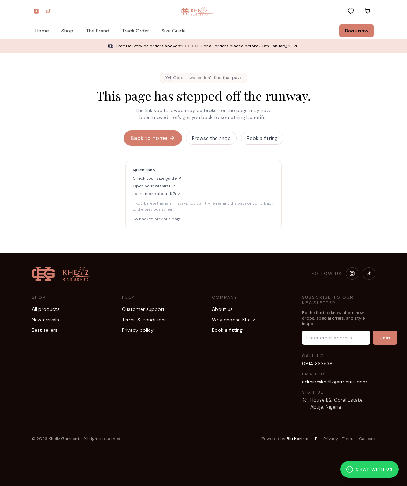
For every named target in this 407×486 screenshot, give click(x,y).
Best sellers (45, 330)
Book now (356, 31)
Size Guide (174, 32)
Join (385, 338)
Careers (367, 438)
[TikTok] (48, 11)
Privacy (330, 438)
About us (222, 309)
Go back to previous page (157, 219)
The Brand (97, 32)
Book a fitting (262, 138)
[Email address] (336, 338)
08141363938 (317, 363)
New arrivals (45, 319)
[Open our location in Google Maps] (338, 403)
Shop (67, 32)
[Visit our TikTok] (369, 273)
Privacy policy (138, 330)
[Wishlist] (351, 11)
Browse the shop (211, 138)
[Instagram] (36, 11)
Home (42, 32)
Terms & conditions (144, 319)
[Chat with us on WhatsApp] (369, 469)
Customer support (143, 309)
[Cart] (367, 11)
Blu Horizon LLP (302, 438)
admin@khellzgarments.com (334, 382)
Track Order (135, 32)
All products (46, 309)
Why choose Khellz (233, 319)
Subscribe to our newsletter (328, 300)
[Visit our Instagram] (352, 273)
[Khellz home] (198, 11)
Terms (348, 438)
